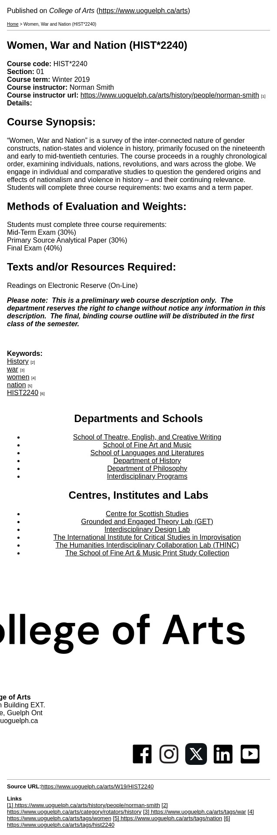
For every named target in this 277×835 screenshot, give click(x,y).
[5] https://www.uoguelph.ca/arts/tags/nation (167, 818)
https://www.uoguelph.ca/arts (143, 10)
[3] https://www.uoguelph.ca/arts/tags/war (194, 811)
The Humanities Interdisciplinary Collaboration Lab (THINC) (147, 545)
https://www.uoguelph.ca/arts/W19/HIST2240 (97, 786)
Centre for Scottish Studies (147, 513)
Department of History (147, 460)
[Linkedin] (223, 762)
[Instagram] (169, 762)
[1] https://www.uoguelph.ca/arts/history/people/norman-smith (83, 805)
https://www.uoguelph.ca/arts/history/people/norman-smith (169, 95)
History (18, 361)
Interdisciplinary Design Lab (147, 529)
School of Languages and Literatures (147, 452)
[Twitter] (196, 762)
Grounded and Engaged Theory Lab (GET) (147, 521)
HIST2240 (22, 392)
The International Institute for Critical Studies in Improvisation (147, 537)
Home (13, 24)
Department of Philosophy (147, 468)
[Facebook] (142, 762)
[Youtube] (250, 762)
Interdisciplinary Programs (147, 476)
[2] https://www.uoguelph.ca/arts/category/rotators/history (87, 808)
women (18, 377)
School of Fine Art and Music (147, 445)
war (12, 369)
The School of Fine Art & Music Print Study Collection (147, 553)
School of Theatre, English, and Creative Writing (147, 437)
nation (16, 385)
